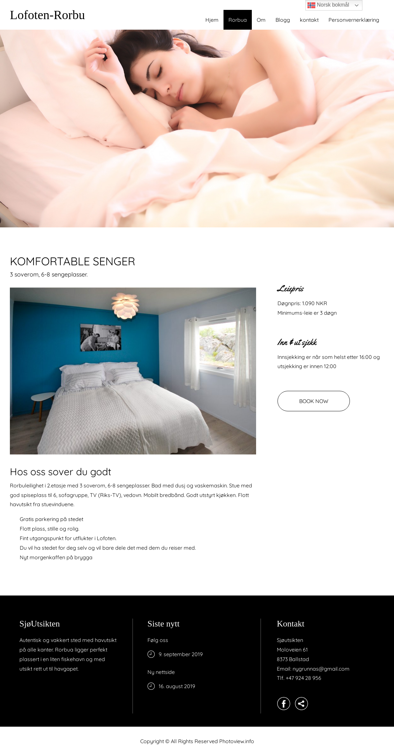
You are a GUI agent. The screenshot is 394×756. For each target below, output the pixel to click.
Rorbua (237, 19)
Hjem (212, 19)
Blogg (283, 19)
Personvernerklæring (353, 19)
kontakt (309, 19)
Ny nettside (161, 672)
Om (261, 19)
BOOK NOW (313, 401)
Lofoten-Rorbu (47, 15)
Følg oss (157, 640)
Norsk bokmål (328, 5)
